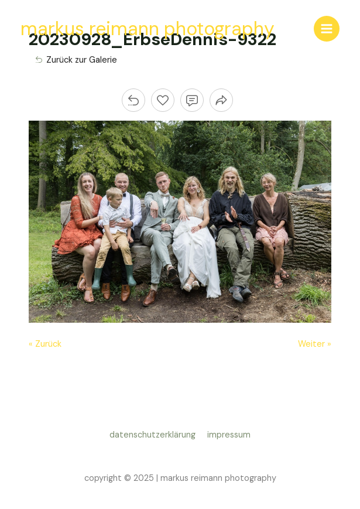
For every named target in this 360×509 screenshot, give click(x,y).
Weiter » (314, 344)
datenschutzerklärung (154, 434)
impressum (229, 434)
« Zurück (45, 344)
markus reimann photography (147, 28)
